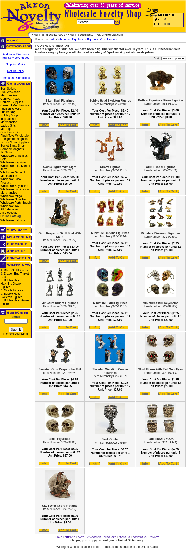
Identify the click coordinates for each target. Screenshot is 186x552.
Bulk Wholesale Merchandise (10, 93)
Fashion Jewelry (10, 108)
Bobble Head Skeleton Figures (11, 295)
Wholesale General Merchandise (12, 174)
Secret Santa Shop (12, 145)
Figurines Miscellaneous (102, 39)
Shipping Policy (16, 64)
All (52, 39)
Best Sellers (8, 88)
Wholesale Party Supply (15, 202)
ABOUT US (124, 537)
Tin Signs (6, 152)
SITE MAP (70, 537)
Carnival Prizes (10, 98)
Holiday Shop (9, 115)
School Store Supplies (14, 142)
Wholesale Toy (9, 206)
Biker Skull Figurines (17, 270)
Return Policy (15, 71)
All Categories (9, 209)
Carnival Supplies (11, 102)
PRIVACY (154, 537)
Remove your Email (16, 333)
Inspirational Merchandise (8, 120)
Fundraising (8, 112)
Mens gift (6, 129)
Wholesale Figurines (13, 162)
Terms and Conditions (16, 78)
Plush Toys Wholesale (14, 135)
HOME (58, 537)
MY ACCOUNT (94, 537)
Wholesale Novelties (13, 199)
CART (81, 537)
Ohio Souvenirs (10, 132)
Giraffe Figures (13, 290)
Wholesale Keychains (14, 186)
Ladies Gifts (8, 125)
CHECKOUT (110, 537)
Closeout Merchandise (14, 105)
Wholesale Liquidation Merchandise (14, 191)
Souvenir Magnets (12, 149)
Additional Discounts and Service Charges (15, 56)
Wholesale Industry (12, 220)
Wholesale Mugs (11, 196)
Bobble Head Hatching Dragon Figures (11, 284)
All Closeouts (8, 212)
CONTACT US (140, 537)
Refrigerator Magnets (14, 139)
